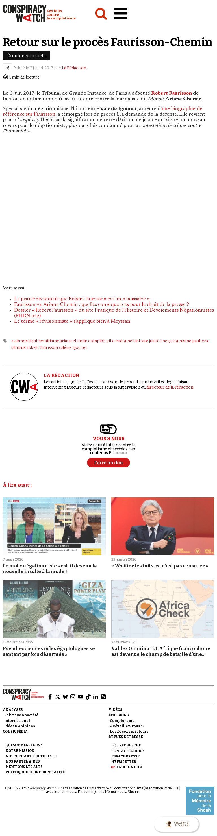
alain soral (21, 341)
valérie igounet (73, 347)
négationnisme (176, 341)
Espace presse (125, 756)
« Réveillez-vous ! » (127, 726)
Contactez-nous (128, 751)
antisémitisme (45, 341)
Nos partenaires (23, 761)
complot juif (99, 341)
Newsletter (123, 762)
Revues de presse (125, 737)
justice (155, 341)
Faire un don (129, 767)
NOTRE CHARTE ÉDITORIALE (31, 756)
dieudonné (122, 341)
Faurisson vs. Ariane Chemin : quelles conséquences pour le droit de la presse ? (101, 304)
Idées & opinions (19, 726)
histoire (140, 341)
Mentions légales (24, 767)
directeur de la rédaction (169, 387)
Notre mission (20, 751)
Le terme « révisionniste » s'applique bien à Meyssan (72, 321)
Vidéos (115, 710)
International (17, 721)
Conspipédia (15, 731)
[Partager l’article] (7, 67)
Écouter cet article (26, 55)
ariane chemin (73, 341)
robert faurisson (42, 347)
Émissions (118, 715)
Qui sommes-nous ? (24, 745)
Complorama (122, 721)
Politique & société (21, 715)
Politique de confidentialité (35, 772)
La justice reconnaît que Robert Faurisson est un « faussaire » (82, 299)
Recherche (130, 745)
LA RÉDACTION (61, 375)
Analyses (13, 710)
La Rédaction (74, 68)
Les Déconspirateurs (129, 731)
